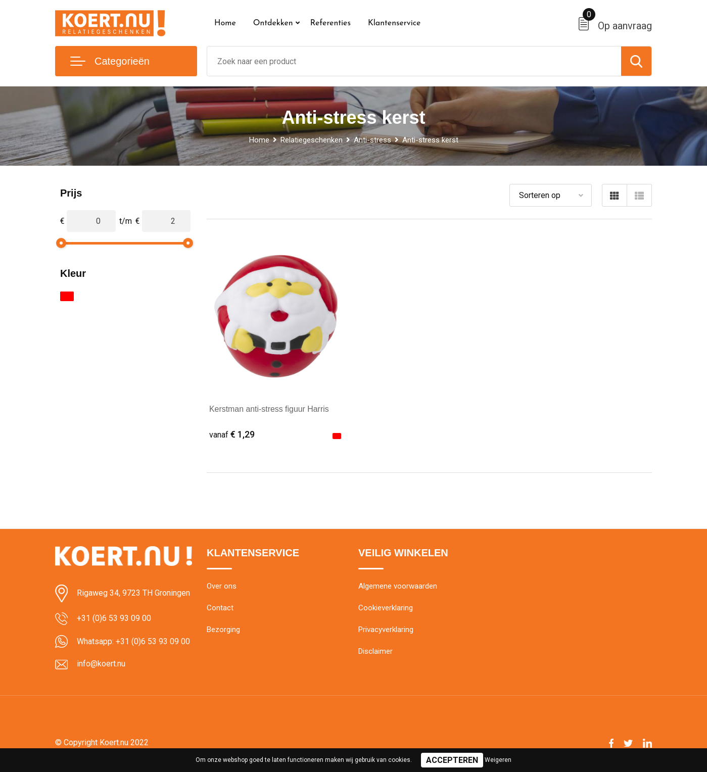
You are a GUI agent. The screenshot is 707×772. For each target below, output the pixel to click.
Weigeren (498, 759)
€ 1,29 (232, 434)
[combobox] (414, 61)
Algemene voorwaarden (397, 586)
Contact (220, 608)
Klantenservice (394, 23)
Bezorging (223, 630)
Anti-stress (372, 139)
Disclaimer (375, 651)
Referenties (330, 23)
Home (225, 23)
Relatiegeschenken (311, 139)
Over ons (222, 586)
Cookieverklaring (385, 608)
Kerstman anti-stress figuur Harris (269, 409)
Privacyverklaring (385, 630)
